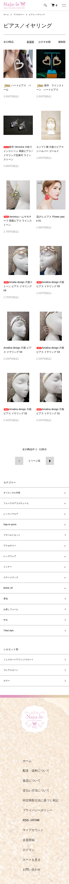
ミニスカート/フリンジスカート (18, 659)
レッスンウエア (10, 514)
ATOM (35, 820)
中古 (5, 620)
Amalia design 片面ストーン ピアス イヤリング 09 (17, 286)
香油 (5, 598)
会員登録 (29, 840)
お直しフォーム (10, 609)
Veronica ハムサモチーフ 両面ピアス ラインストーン (17, 220)
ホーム (6, 14)
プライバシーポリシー (37, 810)
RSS (26, 820)
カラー (6, 680)
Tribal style (8, 630)
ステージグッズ (10, 577)
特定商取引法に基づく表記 (40, 800)
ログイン (29, 850)
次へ (50, 461)
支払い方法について (36, 790)
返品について (32, 780)
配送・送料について (36, 770)
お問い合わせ (32, 869)
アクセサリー (19, 14)
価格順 (62, 41)
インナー (7, 567)
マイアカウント (33, 830)
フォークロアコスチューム (16, 503)
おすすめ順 (44, 41)
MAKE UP (8, 588)
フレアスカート (10, 670)
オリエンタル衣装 (12, 492)
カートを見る (32, 859)
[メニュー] (64, 5)
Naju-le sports (9, 524)
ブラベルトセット (11, 535)
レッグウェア (9, 556)
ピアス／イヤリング (37, 14)
